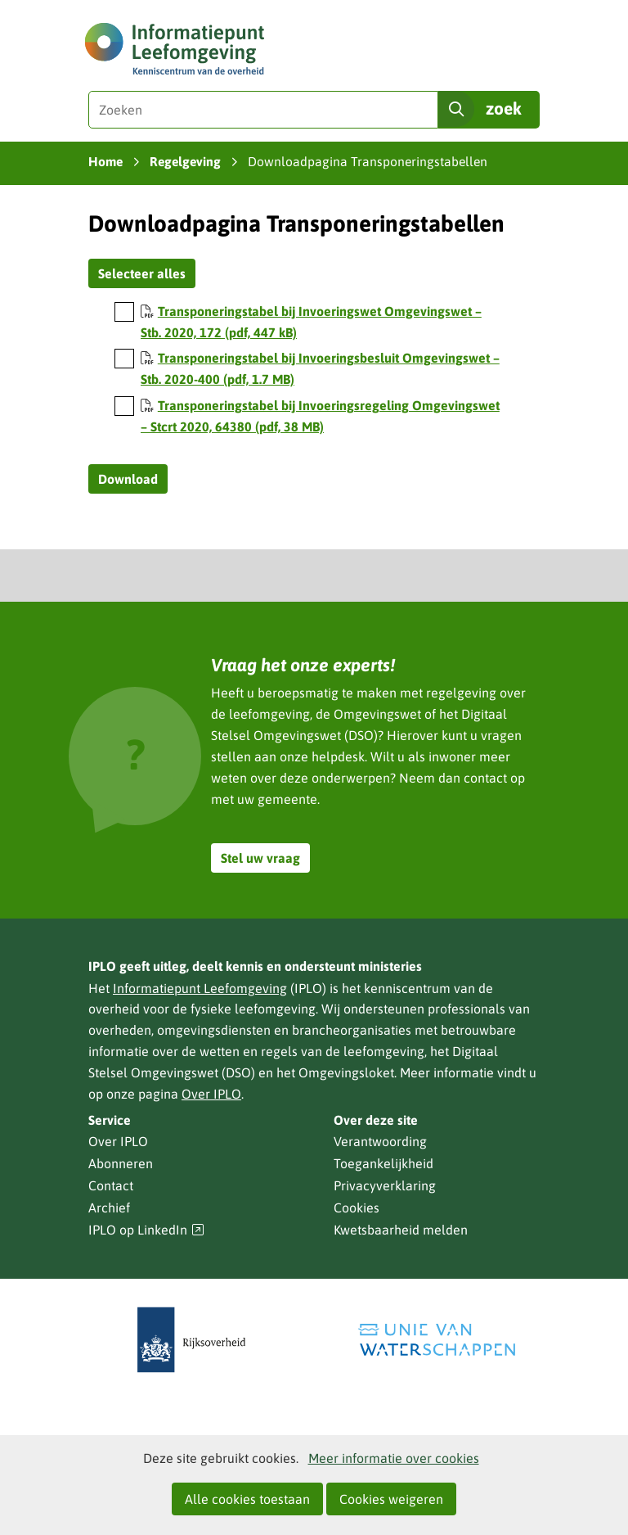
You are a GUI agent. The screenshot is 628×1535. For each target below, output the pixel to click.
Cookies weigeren (391, 1499)
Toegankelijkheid (383, 1163)
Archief (109, 1207)
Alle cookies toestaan (247, 1499)
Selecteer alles (142, 273)
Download (128, 479)
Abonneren (120, 1163)
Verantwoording (380, 1141)
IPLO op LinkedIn (146, 1230)
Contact (110, 1185)
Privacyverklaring (385, 1185)
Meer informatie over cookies (393, 1458)
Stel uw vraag (260, 858)
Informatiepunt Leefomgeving (200, 988)
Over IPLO (211, 1093)
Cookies (356, 1207)
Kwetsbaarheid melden (401, 1229)
